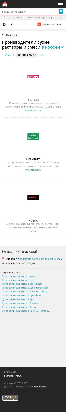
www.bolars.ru (33, 110)
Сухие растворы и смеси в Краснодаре (22, 283)
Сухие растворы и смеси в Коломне (20, 303)
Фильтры (11, 35)
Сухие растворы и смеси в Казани (19, 307)
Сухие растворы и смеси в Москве (19, 276)
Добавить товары (52, 24)
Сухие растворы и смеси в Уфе (18, 299)
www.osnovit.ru (33, 169)
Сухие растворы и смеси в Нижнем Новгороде (26, 310)
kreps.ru (33, 231)
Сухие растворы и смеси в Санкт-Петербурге (25, 287)
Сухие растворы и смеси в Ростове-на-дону (24, 291)
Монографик (41, 386)
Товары (7, 54)
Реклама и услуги (13, 375)
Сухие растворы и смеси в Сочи (18, 280)
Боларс (33, 99)
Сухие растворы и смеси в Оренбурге (21, 295)
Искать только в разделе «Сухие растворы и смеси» (34, 19)
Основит (33, 159)
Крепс (33, 220)
